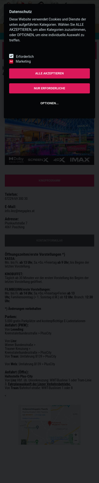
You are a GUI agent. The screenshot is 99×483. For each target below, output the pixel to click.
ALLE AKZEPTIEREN (49, 73)
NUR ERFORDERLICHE (49, 88)
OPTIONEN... (49, 103)
